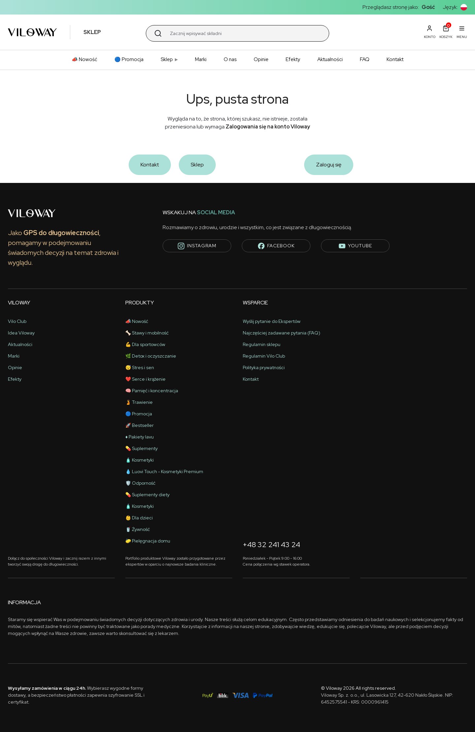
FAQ (364, 59)
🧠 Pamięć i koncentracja (151, 391)
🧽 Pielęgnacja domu (147, 541)
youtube (355, 246)
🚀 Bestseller (139, 425)
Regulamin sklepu (261, 344)
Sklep (167, 59)
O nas (230, 59)
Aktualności (330, 59)
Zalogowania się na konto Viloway (268, 126)
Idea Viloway (21, 333)
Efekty (293, 59)
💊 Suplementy (141, 448)
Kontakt (395, 59)
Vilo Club (17, 321)
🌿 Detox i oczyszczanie (150, 356)
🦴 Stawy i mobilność (147, 333)
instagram (197, 246)
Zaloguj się (328, 164)
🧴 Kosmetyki (139, 460)
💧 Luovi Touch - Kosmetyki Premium (164, 471)
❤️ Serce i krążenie (145, 379)
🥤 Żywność (137, 529)
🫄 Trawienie (139, 402)
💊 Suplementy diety (147, 495)
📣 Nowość (84, 59)
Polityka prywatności (264, 367)
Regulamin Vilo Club (264, 356)
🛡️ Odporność (140, 483)
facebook (276, 246)
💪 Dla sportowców (145, 344)
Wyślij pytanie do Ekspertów (272, 321)
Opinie (261, 59)
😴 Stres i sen (139, 367)
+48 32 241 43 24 (271, 544)
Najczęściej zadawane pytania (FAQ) (281, 333)
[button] (463, 7)
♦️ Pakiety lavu (139, 437)
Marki (200, 59)
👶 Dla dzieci (139, 518)
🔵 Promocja (128, 59)
